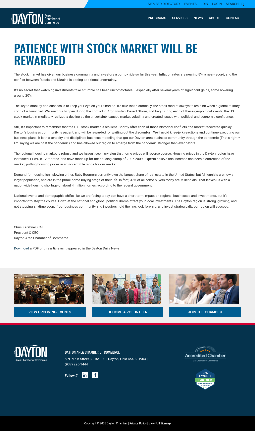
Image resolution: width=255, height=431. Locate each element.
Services (179, 18)
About (214, 18)
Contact (233, 18)
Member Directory (164, 4)
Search (232, 4)
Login (217, 4)
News (198, 18)
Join (204, 4)
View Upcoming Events (49, 312)
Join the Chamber (205, 312)
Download (21, 248)
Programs (157, 18)
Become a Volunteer (127, 312)
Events (190, 4)
